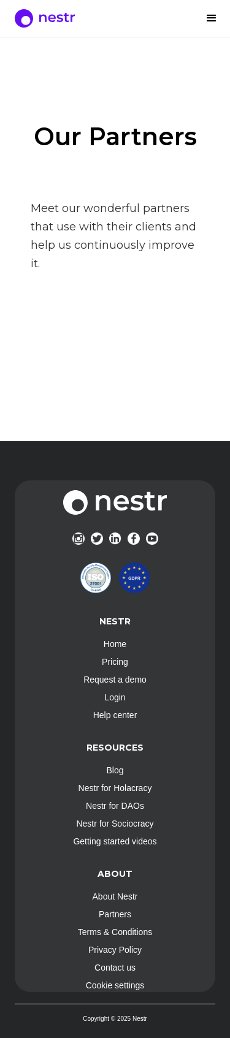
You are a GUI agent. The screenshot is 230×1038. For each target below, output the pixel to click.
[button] (211, 18)
